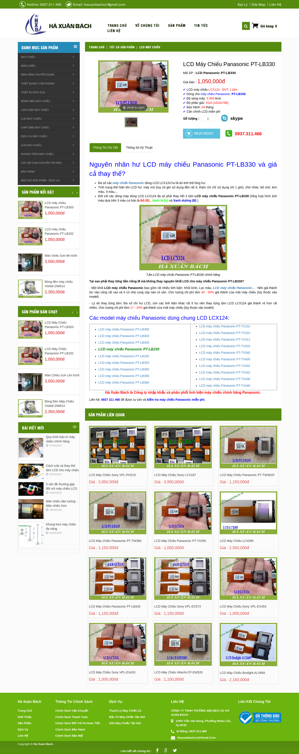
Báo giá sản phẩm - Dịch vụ (40, 180)
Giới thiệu (25, 717)
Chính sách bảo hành (70, 729)
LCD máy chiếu (149, 47)
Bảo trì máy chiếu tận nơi (127, 717)
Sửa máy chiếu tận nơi (125, 723)
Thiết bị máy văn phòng (38, 83)
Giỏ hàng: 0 (268, 25)
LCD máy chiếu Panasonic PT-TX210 (224, 326)
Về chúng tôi (147, 25)
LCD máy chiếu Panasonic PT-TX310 (224, 333)
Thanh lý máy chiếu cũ (125, 710)
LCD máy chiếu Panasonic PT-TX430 (224, 379)
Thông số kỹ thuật (139, 147)
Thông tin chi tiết (105, 147)
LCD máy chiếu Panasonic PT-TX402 (224, 366)
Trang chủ (117, 25)
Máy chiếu (28, 57)
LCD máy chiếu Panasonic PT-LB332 (123, 356)
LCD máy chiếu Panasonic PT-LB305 (123, 342)
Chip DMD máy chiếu (35, 127)
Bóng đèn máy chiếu (35, 101)
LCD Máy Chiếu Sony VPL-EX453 (243, 606)
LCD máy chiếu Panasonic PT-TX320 (224, 346)
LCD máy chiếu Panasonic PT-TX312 (224, 339)
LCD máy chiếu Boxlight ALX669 (242, 673)
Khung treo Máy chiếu (37, 154)
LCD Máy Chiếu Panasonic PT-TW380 (115, 541)
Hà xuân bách (70, 25)
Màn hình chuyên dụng (37, 74)
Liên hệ (275, 4)
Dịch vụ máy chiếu (34, 136)
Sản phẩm (177, 25)
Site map (258, 4)
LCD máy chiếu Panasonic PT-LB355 (123, 369)
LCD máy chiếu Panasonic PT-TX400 (224, 359)
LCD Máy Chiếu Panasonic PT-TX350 (180, 541)
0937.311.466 (243, 133)
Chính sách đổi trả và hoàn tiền (77, 723)
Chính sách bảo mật (69, 735)
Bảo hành (28, 171)
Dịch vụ (23, 729)
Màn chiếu (28, 65)
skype (232, 118)
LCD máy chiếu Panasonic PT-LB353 (123, 362)
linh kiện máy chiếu (35, 110)
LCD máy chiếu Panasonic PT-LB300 (123, 329)
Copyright (24, 744)
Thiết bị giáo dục (33, 92)
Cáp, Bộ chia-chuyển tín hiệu (41, 162)
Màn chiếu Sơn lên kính (61, 255)
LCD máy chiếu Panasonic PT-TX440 (224, 385)
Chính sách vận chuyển (71, 710)
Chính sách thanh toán (71, 717)
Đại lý (243, 4)
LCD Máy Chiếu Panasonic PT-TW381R (247, 475)
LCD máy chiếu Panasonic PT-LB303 (123, 336)
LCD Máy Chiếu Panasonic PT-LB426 (114, 606)
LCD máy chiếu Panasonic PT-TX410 (224, 372)
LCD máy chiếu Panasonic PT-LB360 (123, 382)
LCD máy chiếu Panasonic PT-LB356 (123, 376)
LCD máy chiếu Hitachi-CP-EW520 (178, 672)
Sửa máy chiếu (31, 145)
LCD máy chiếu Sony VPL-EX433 (112, 672)
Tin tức (201, 25)
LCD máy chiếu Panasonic (232, 288)
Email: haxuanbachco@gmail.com (99, 4)
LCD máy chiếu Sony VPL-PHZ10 (112, 475)
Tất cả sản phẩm (121, 47)
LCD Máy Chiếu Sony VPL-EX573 (177, 606)
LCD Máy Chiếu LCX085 (237, 541)
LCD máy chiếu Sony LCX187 (175, 475)
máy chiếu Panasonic (128, 183)
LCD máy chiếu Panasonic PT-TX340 (224, 352)
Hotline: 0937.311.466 (44, 4)
